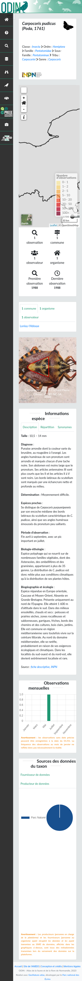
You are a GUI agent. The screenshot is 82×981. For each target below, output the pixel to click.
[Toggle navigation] (9, 15)
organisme (47, 308)
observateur (30, 317)
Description (30, 427)
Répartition (47, 427)
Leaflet (53, 225)
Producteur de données (35, 783)
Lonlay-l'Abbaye (29, 326)
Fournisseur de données (35, 774)
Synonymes (65, 427)
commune (29, 308)
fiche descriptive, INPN (44, 667)
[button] (24, 104)
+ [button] (24, 98)
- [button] (24, 109)
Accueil (18, 966)
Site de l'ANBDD (31, 966)
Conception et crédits (51, 966)
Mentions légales (72, 966)
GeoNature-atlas (36, 975)
